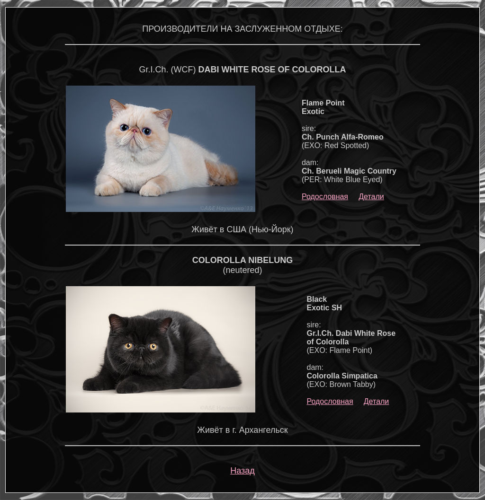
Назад (242, 470)
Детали (371, 197)
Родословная (325, 197)
